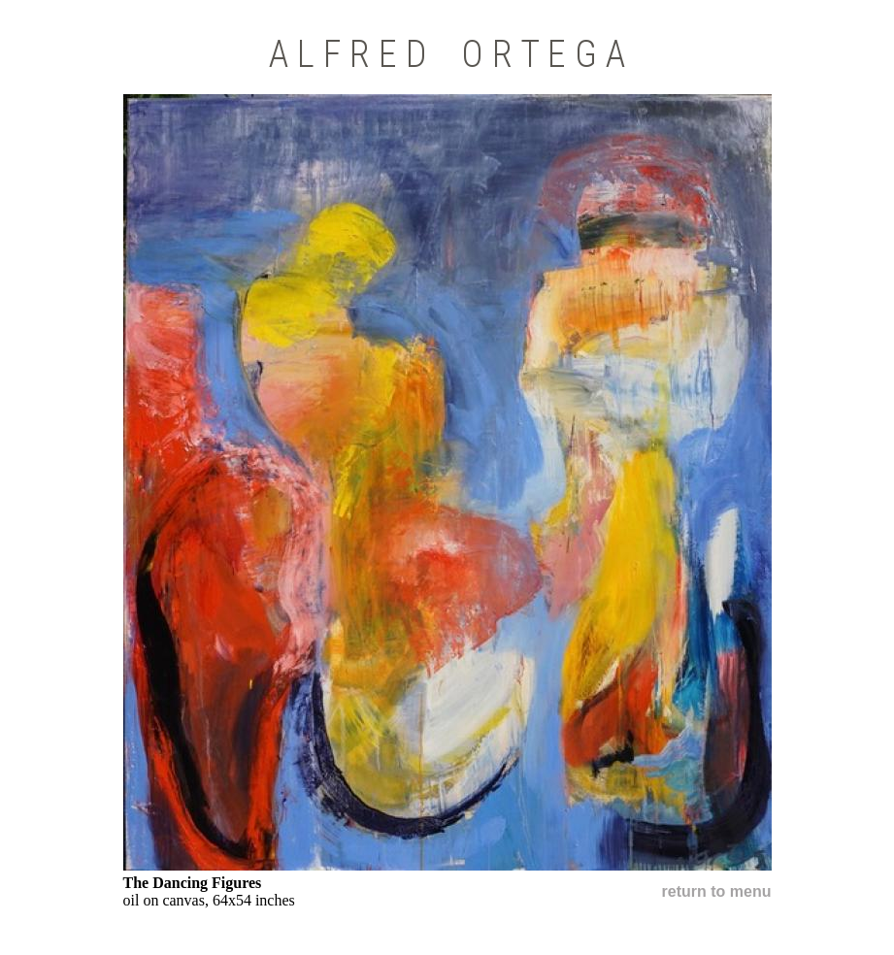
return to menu (717, 891)
